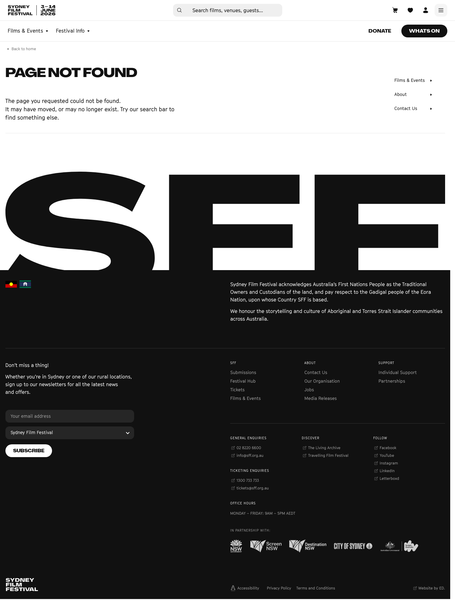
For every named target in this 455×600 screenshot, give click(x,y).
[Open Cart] (395, 10)
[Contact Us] (413, 108)
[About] (413, 94)
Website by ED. (431, 588)
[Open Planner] (410, 10)
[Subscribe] (28, 450)
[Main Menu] (441, 10)
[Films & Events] (413, 80)
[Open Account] (425, 10)
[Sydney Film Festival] (69, 432)
